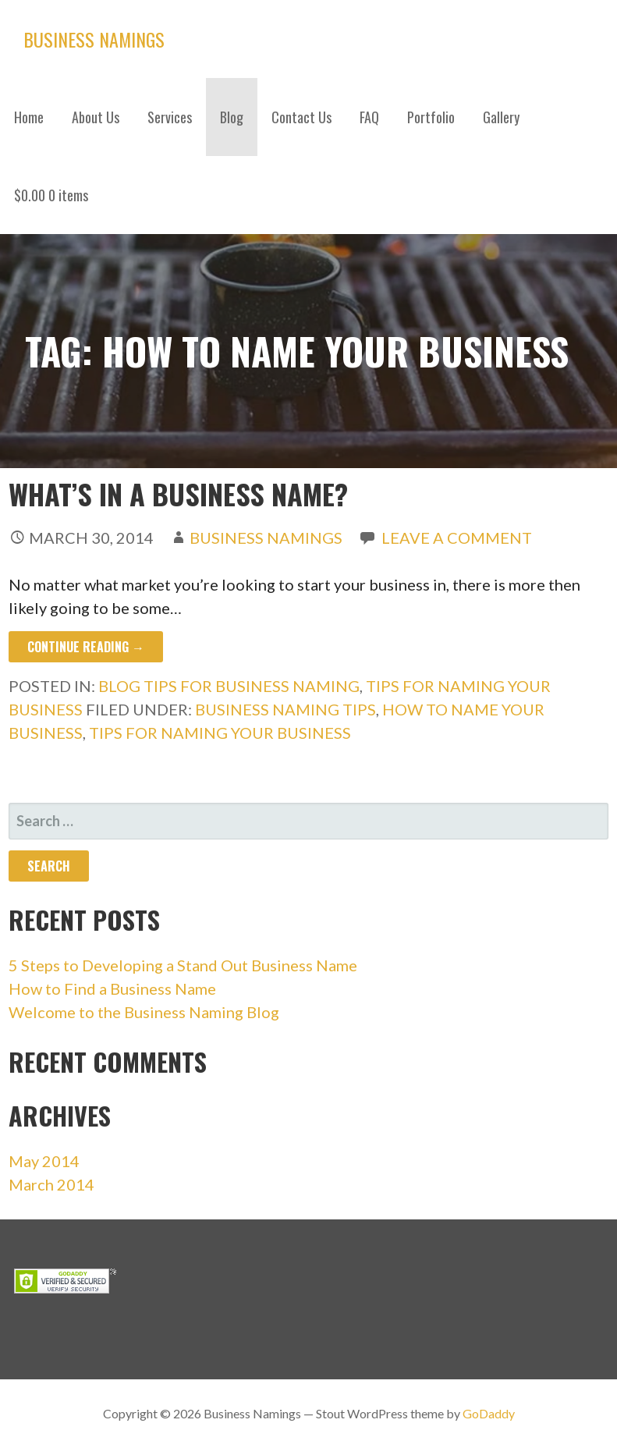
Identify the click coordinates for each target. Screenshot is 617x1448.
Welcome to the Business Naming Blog (144, 1012)
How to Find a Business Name (112, 988)
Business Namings (94, 39)
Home (29, 117)
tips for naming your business (220, 732)
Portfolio (431, 117)
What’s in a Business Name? (178, 493)
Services (169, 117)
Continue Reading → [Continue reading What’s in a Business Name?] (85, 646)
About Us (95, 117)
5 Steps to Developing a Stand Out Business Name (183, 965)
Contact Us (301, 117)
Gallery (501, 117)
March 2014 (51, 1184)
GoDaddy (489, 1413)
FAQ (369, 117)
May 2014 (44, 1161)
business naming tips (285, 709)
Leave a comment (456, 537)
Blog (231, 117)
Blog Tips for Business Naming (229, 685)
